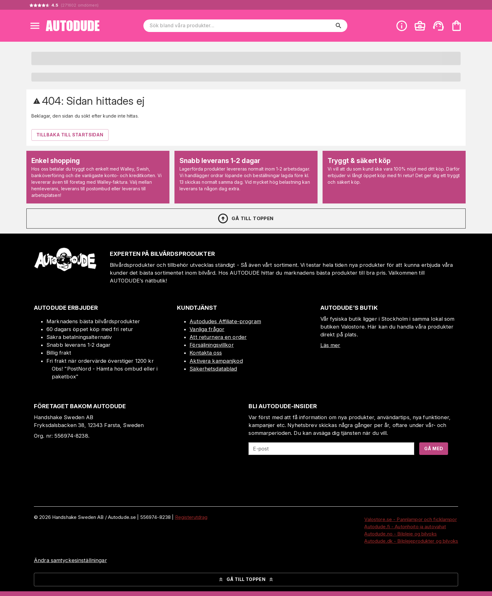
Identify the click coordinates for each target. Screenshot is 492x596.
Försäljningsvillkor (212, 345)
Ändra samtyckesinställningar (70, 560)
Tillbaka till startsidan (70, 134)
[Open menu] (34, 25)
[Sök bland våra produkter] (241, 26)
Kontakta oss (206, 353)
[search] (338, 25)
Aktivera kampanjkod (216, 361)
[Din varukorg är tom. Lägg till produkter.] (456, 26)
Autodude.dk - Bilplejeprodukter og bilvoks (411, 541)
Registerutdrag (191, 517)
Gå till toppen (245, 218)
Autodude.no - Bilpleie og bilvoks (400, 534)
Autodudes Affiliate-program (225, 321)
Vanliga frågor (207, 329)
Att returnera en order (218, 337)
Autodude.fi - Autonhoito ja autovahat (405, 527)
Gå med (433, 448)
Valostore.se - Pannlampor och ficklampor (410, 519)
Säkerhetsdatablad (213, 369)
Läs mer (330, 345)
